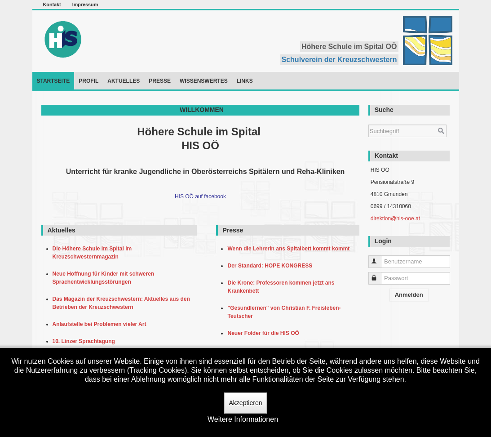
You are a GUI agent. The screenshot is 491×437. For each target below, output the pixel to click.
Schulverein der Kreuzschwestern (339, 59)
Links (245, 81)
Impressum (85, 4)
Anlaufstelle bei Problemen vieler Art (101, 324)
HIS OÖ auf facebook (200, 196)
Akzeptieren (245, 402)
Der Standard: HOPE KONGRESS (271, 266)
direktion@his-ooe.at (395, 218)
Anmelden (409, 294)
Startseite (53, 81)
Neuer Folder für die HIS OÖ (264, 333)
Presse (160, 81)
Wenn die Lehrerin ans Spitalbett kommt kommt (290, 248)
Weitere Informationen (243, 419)
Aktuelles (123, 81)
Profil (88, 81)
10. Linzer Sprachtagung (85, 341)
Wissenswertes (204, 81)
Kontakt (52, 4)
